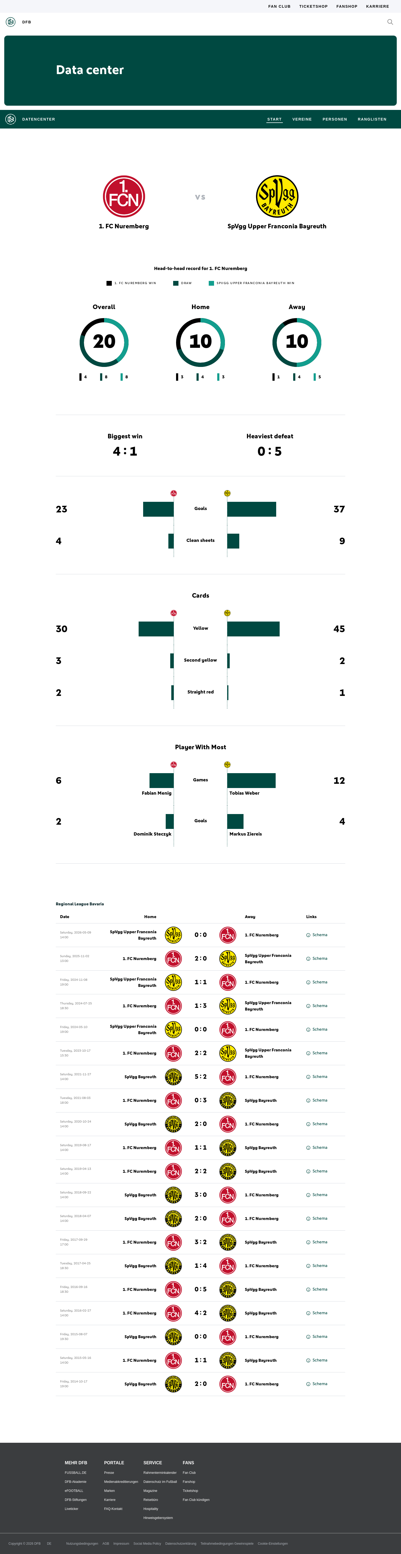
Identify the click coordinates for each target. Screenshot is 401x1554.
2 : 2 (201, 1053)
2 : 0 (201, 959)
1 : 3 (201, 1006)
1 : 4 (201, 1266)
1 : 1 (201, 982)
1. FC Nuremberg (262, 935)
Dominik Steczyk (153, 834)
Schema (316, 935)
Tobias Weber (244, 793)
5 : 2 (201, 1077)
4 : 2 (201, 1313)
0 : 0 (201, 935)
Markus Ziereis (245, 834)
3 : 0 (201, 1195)
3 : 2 (201, 1242)
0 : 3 (201, 1100)
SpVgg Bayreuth (140, 1077)
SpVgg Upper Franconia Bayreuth (133, 935)
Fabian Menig (157, 793)
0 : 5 (201, 1289)
